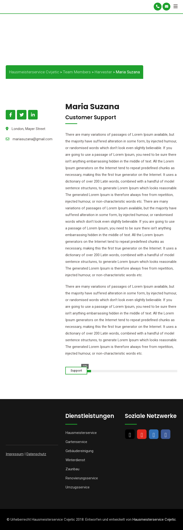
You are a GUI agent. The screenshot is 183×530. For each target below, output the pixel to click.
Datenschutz (36, 454)
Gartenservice (76, 442)
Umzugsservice (78, 487)
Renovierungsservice (82, 478)
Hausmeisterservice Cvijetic (154, 519)
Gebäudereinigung (79, 451)
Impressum (15, 454)
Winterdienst (75, 460)
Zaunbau (72, 469)
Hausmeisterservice (81, 433)
